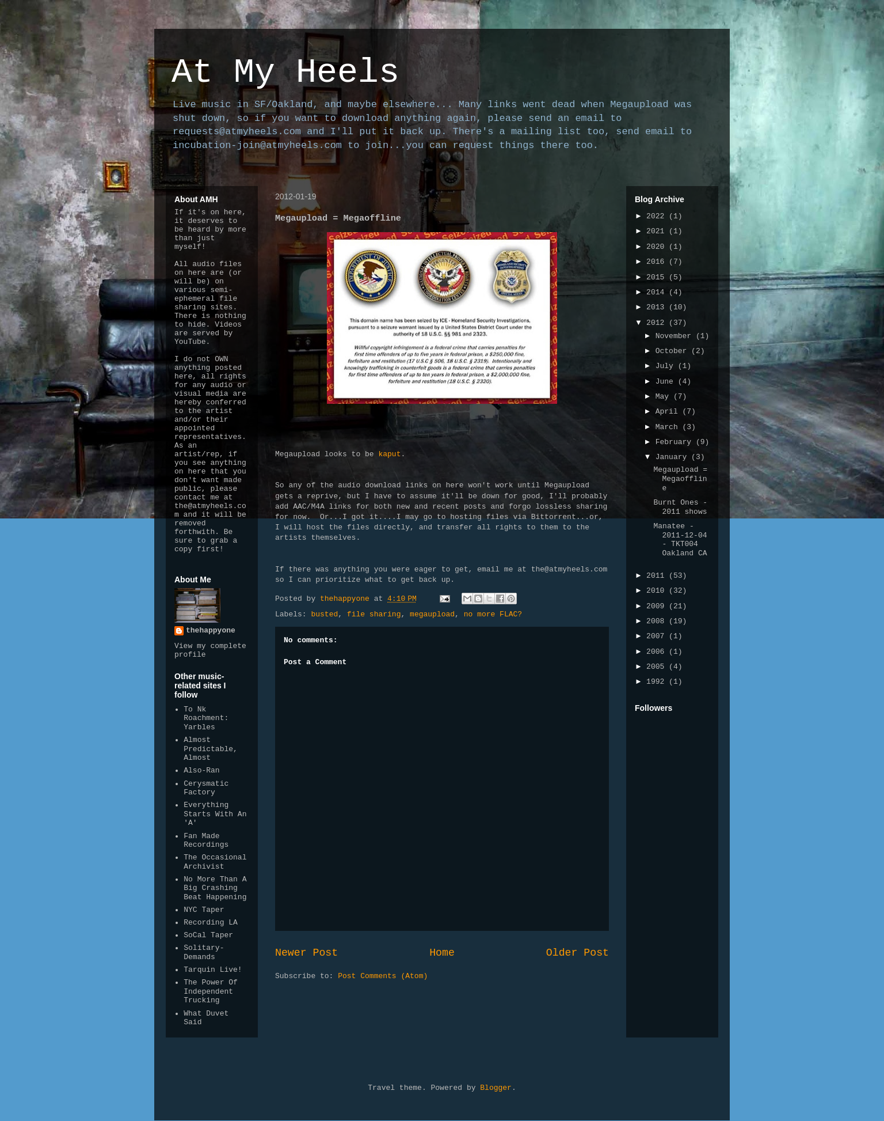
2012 (657, 323)
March (669, 427)
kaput (389, 454)
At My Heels (285, 72)
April (669, 411)
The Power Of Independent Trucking (211, 991)
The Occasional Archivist (215, 862)
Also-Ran (201, 770)
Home (442, 953)
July (667, 366)
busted (324, 614)
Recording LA (211, 922)
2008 (657, 621)
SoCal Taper (208, 935)
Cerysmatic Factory (206, 788)
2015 (657, 277)
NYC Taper (204, 910)
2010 (657, 590)
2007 (657, 636)
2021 (657, 231)
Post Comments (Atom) (383, 976)
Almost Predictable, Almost (211, 749)
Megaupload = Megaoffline (680, 478)
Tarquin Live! (213, 969)
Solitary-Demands (204, 952)
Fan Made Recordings (206, 841)
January (673, 457)
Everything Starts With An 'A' (215, 814)
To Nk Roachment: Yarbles (206, 718)
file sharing (374, 614)
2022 (657, 216)
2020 (657, 247)
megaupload (432, 614)
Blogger (496, 1088)
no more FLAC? (493, 614)
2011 (657, 575)
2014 (657, 292)
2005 (657, 666)
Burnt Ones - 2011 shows (680, 507)
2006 (657, 651)
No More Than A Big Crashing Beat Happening (215, 888)
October (673, 351)
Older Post (577, 953)
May (664, 396)
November (676, 336)
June (667, 381)
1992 (657, 681)
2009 (657, 606)
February (676, 442)
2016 (657, 261)
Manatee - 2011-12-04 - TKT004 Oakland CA (680, 540)
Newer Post (306, 953)
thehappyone (210, 630)
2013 (657, 307)
